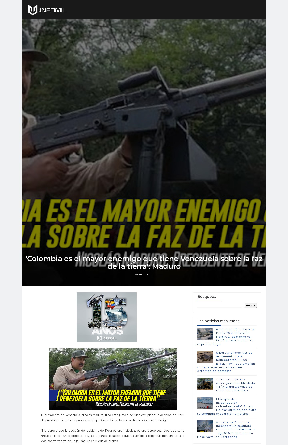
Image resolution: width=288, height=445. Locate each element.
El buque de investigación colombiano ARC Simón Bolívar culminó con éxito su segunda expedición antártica (227, 406)
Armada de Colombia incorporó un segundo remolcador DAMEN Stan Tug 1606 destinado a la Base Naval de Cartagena (226, 429)
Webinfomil (141, 274)
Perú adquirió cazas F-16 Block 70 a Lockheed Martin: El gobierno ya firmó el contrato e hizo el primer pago (226, 337)
